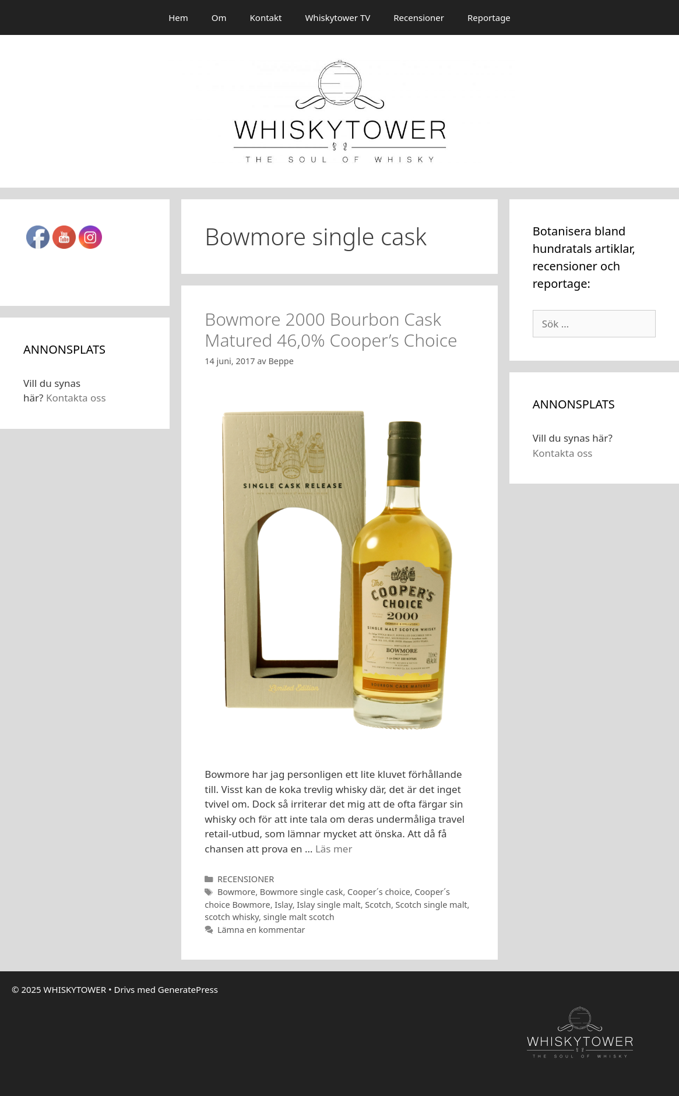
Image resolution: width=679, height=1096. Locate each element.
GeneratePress (188, 989)
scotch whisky (232, 916)
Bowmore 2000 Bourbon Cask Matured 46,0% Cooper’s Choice (331, 329)
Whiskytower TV (337, 17)
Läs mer (334, 848)
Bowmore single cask (301, 891)
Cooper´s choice (378, 891)
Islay (283, 904)
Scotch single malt (431, 904)
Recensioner (418, 17)
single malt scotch (299, 916)
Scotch (378, 904)
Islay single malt (328, 904)
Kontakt (266, 17)
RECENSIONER (245, 878)
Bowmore (236, 891)
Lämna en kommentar (261, 929)
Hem (178, 17)
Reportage (489, 17)
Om (219, 17)
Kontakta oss (76, 397)
